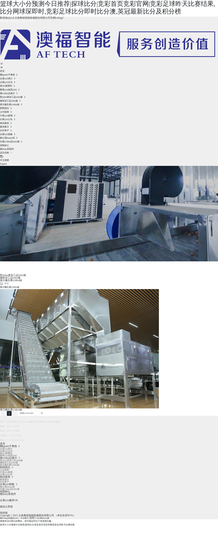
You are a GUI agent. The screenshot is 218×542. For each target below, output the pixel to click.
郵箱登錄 (4, 21)
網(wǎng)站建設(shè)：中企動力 (14, 518)
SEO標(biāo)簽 (42, 518)
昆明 (31, 518)
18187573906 (15, 435)
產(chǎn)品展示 (21, 265)
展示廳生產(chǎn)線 (11, 280)
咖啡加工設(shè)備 (10, 277)
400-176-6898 (28, 21)
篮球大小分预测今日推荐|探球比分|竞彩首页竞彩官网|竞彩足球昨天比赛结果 (37, 525)
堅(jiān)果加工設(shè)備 (13, 275)
